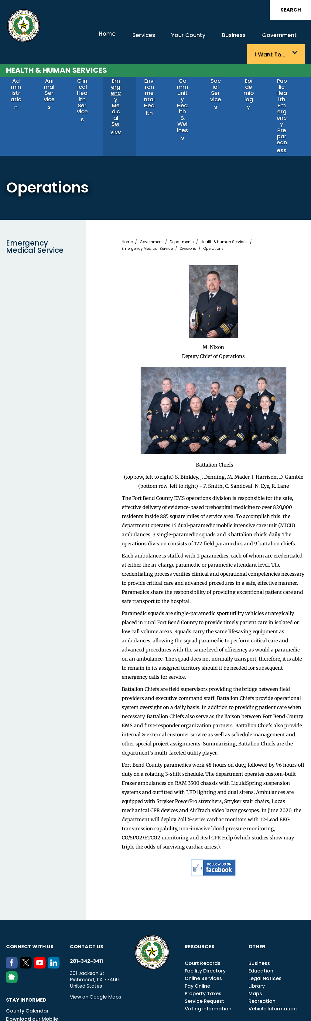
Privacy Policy (171, 1013)
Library (256, 935)
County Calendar (27, 960)
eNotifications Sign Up (33, 985)
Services (112, 39)
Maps (255, 942)
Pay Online (197, 935)
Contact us (86, 895)
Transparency (172, 1006)
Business (191, 39)
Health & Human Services (56, 54)
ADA (194, 1006)
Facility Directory (205, 920)
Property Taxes (203, 942)
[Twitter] (27, 916)
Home (79, 37)
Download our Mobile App (32, 972)
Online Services (203, 927)
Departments (182, 191)
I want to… (274, 39)
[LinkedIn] (55, 916)
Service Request (204, 950)
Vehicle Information (272, 958)
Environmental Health (153, 73)
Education (260, 920)
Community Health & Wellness (186, 76)
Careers (230, 1006)
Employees (254, 1006)
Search (291, 9)
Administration (19, 71)
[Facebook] (13, 916)
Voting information (208, 958)
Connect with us (29, 895)
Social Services (219, 71)
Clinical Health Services (86, 73)
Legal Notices (265, 927)
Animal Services (53, 71)
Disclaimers (281, 1006)
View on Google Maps (95, 946)
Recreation (261, 950)
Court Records (202, 912)
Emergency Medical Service (119, 73)
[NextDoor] (13, 930)
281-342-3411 (86, 911)
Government (231, 39)
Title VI (210, 1006)
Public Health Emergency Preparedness (285, 81)
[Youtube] (41, 916)
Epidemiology (252, 71)
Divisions (188, 198)
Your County (151, 39)
